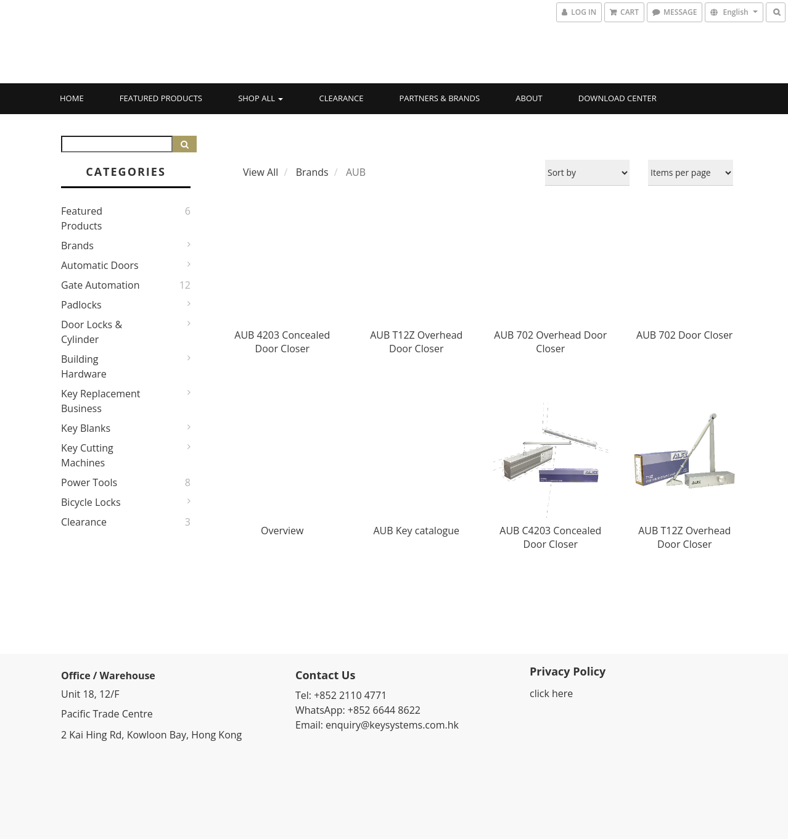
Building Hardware (84, 366)
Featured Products (161, 98)
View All (260, 172)
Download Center (617, 98)
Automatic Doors (100, 265)
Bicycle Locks (91, 502)
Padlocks (81, 305)
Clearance (341, 98)
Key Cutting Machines (87, 455)
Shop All (260, 98)
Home (72, 98)
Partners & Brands (440, 98)
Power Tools (89, 482)
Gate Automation (100, 285)
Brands (77, 245)
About (528, 98)
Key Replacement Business (101, 401)
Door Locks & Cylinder (91, 332)
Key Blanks (85, 428)
